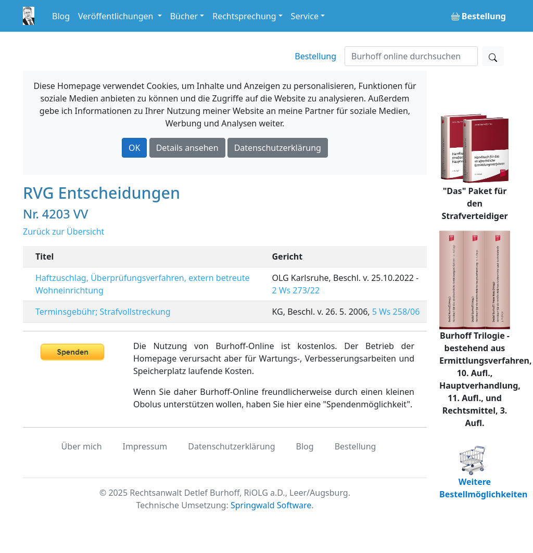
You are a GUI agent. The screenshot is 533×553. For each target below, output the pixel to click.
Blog (61, 16)
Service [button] (305, 16)
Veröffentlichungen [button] (116, 16)
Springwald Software (271, 505)
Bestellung (315, 56)
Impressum (145, 446)
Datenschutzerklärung (277, 147)
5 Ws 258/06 (396, 311)
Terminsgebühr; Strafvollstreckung (103, 311)
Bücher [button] (184, 16)
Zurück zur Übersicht (63, 231)
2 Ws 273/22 (296, 290)
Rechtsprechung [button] (244, 16)
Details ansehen (187, 147)
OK (134, 147)
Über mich (81, 446)
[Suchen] (411, 56)
